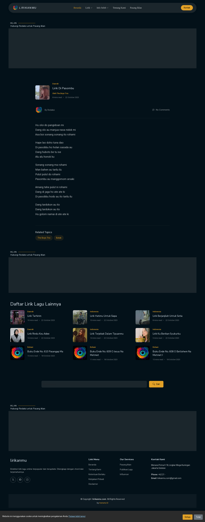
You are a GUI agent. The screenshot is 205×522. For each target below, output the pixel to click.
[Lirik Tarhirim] (17, 317)
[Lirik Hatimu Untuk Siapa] (80, 317)
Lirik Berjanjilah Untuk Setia (167, 316)
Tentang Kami (119, 8)
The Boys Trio (44, 238)
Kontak (187, 8)
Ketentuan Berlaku (97, 474)
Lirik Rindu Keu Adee (38, 333)
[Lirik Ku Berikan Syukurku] (143, 335)
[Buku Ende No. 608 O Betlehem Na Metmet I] (143, 352)
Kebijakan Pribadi (96, 479)
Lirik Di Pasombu (63, 88)
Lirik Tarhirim (34, 316)
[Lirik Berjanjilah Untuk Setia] (143, 317)
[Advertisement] (102, 48)
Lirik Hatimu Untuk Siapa (103, 316)
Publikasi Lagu (126, 470)
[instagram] (27, 480)
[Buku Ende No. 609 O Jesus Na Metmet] (80, 352)
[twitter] (13, 480)
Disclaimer (93, 484)
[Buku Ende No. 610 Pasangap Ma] (17, 352)
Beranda (77, 8)
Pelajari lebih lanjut (77, 516)
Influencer (124, 474)
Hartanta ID (103, 503)
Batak (58, 238)
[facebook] (20, 480)
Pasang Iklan (136, 8)
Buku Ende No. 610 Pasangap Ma (45, 351)
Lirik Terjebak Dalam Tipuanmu (106, 333)
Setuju (187, 517)
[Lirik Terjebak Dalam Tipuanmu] (80, 335)
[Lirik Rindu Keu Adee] (17, 335)
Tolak (198, 517)
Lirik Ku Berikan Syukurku (167, 333)
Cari (156, 384)
